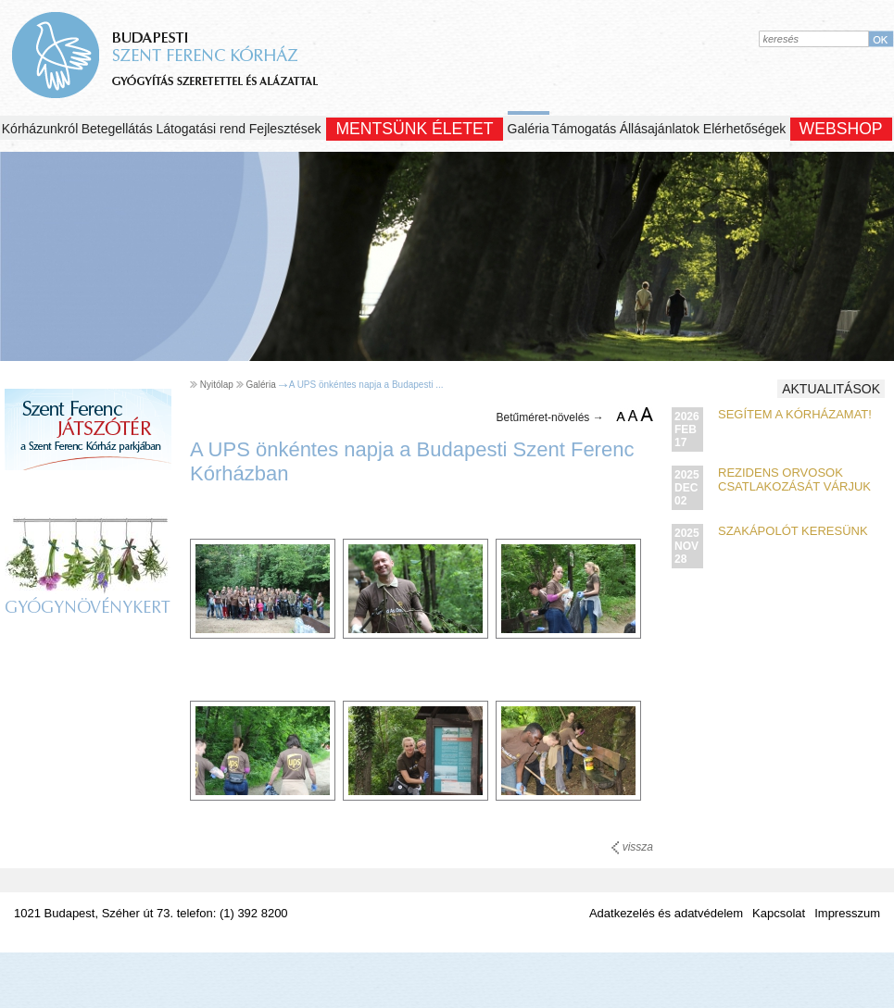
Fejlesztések (285, 128)
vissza (632, 846)
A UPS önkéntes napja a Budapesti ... (366, 385)
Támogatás (583, 128)
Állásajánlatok (659, 128)
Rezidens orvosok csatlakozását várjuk (794, 479)
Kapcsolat (778, 913)
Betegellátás (117, 128)
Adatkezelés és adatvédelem (666, 913)
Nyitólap (216, 385)
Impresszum (847, 913)
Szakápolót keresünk (793, 531)
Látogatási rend (201, 128)
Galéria (528, 128)
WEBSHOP (841, 128)
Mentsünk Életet (414, 128)
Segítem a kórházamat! (795, 414)
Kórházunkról (40, 128)
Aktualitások (831, 388)
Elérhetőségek (745, 128)
